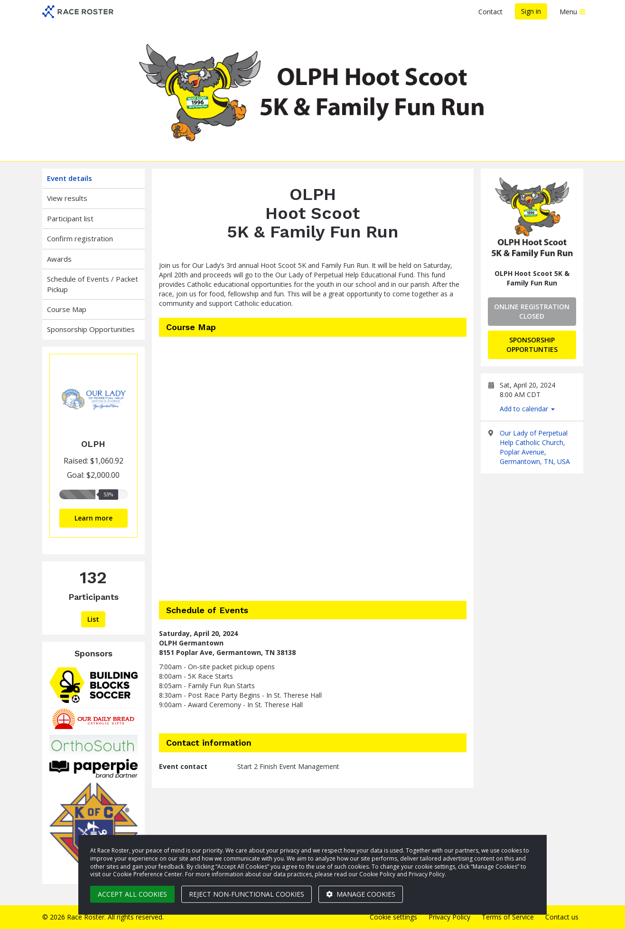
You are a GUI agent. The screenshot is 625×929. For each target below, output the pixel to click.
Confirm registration (80, 238)
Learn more (93, 517)
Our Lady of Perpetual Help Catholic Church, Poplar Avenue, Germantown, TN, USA (535, 447)
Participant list (70, 218)
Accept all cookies (132, 894)
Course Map (66, 309)
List (93, 619)
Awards (59, 259)
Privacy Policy (449, 916)
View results (67, 198)
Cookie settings (393, 916)
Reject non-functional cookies (246, 894)
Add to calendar (527, 408)
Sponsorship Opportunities (91, 329)
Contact (490, 11)
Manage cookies (360, 894)
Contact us (561, 916)
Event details (69, 178)
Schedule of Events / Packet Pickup (92, 284)
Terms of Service (508, 916)
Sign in (531, 11)
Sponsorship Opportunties (532, 344)
